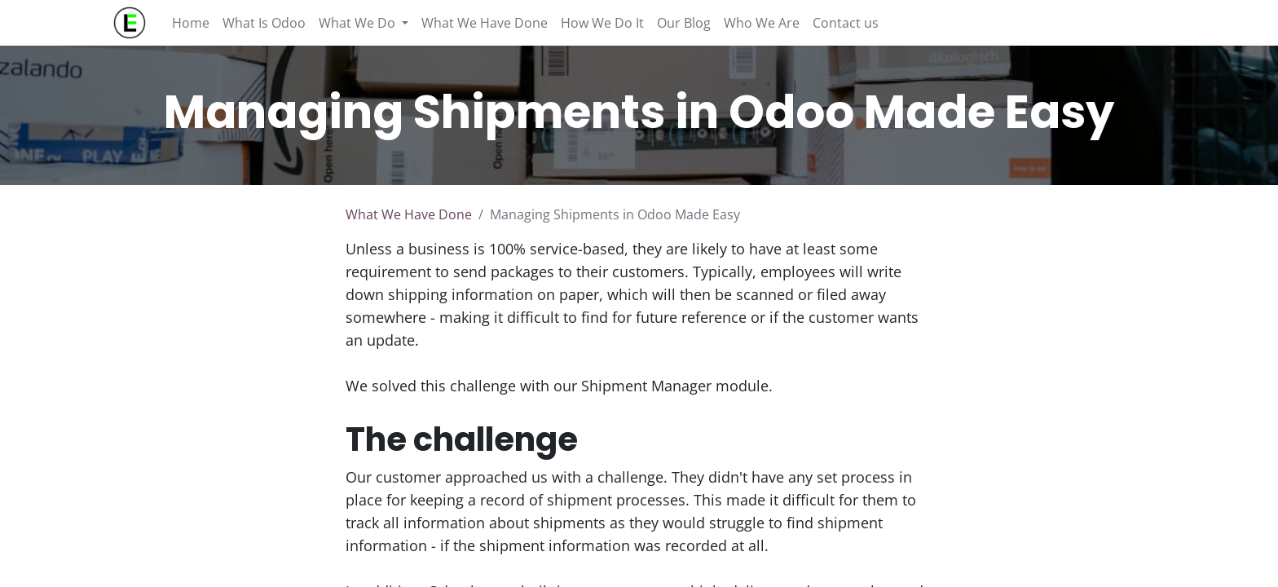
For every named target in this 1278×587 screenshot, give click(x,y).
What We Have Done (409, 214)
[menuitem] (190, 23)
